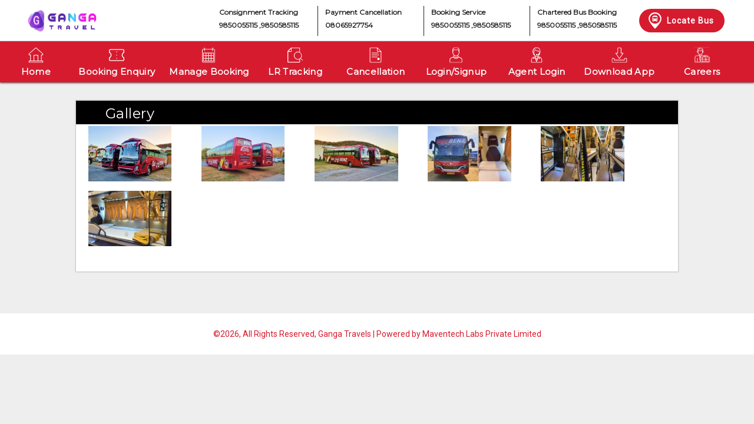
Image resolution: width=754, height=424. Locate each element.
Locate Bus (680, 20)
